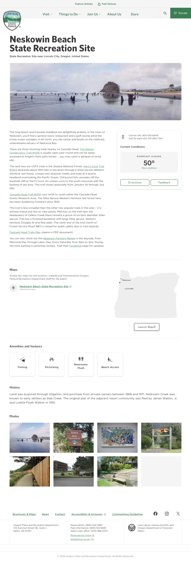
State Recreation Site (23, 56)
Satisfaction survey (82, 539)
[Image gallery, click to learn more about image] (30, 438)
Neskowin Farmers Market (59, 238)
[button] (165, 13)
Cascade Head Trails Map (25, 232)
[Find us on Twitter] (178, 513)
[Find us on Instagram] (167, 513)
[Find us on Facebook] (155, 513)
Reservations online (82, 535)
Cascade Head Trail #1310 (25, 194)
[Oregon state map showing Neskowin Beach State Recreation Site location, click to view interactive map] (146, 319)
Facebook (75, 245)
